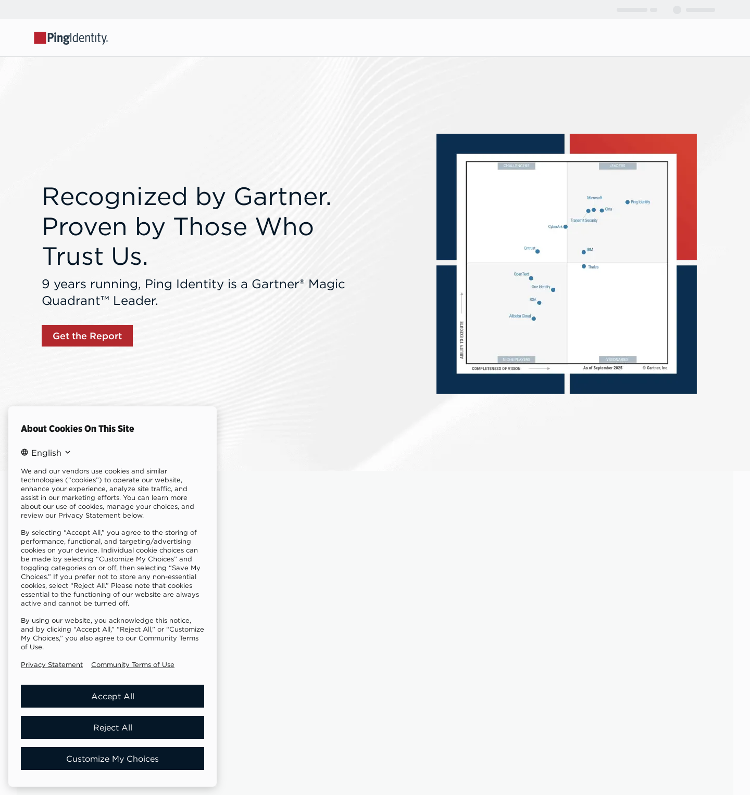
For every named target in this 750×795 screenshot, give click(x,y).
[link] (87, 336)
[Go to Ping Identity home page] (71, 37)
